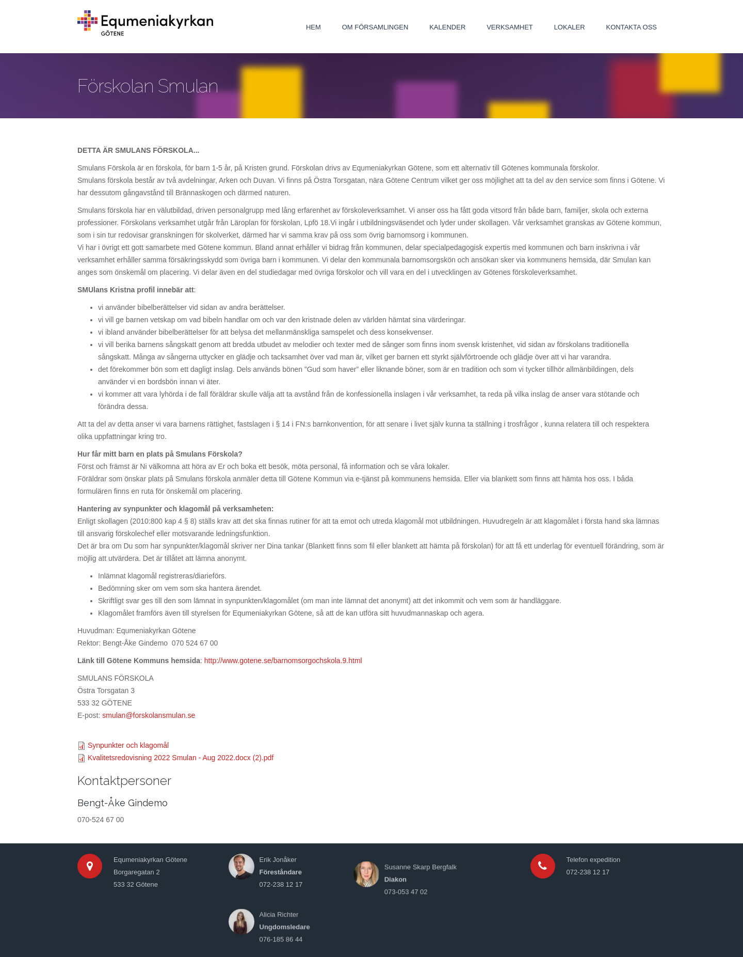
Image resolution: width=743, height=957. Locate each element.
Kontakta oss (631, 27)
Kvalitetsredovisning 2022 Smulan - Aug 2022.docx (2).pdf (180, 758)
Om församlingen (375, 27)
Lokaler (569, 27)
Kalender (447, 27)
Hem (313, 27)
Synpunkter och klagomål (128, 745)
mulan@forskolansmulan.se (150, 715)
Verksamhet (510, 27)
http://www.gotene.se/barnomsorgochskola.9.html (283, 660)
